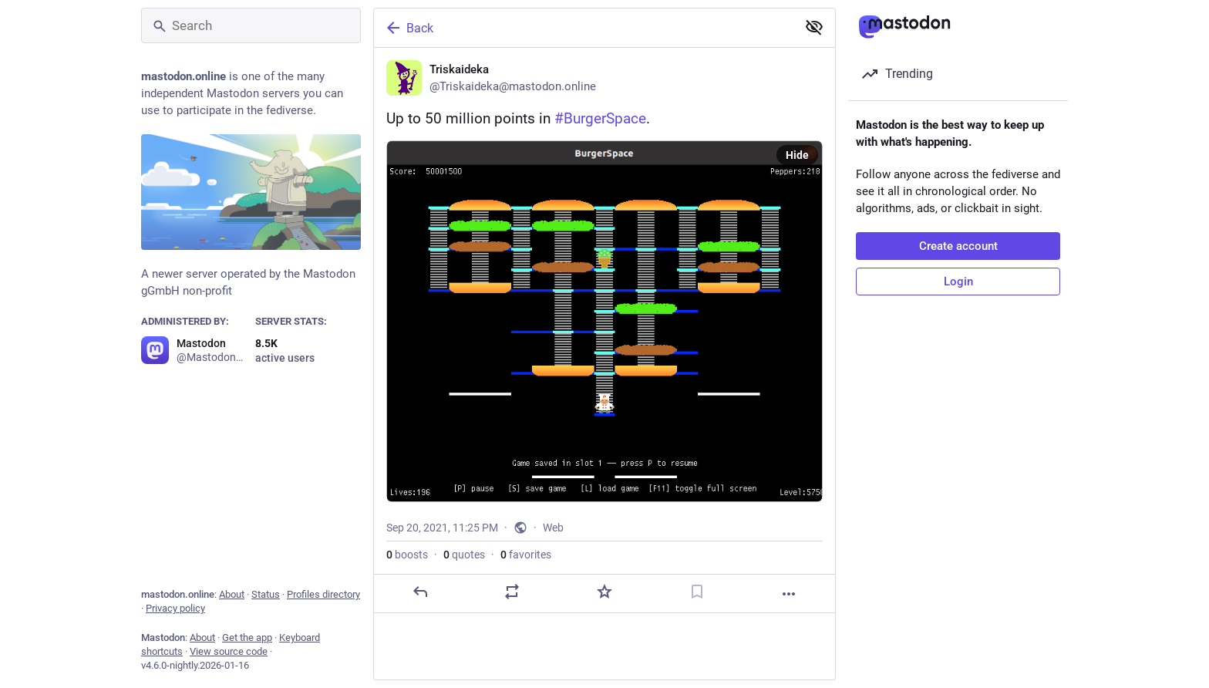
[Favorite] (604, 591)
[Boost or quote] (512, 591)
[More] (789, 594)
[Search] (251, 25)
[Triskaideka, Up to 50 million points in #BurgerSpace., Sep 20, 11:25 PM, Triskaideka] (604, 330)
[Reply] (420, 591)
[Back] (583, 27)
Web (553, 527)
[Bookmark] (697, 591)
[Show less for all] (814, 27)
